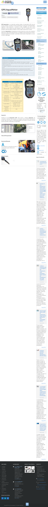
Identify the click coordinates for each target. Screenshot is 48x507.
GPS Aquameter (41, 63)
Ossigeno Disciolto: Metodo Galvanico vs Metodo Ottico (43, 353)
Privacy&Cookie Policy (40, 488)
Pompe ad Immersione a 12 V (4, 490)
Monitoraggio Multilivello (39, 26)
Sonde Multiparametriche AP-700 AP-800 (41, 44)
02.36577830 (41, 145)
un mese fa (17, 486)
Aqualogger (40, 65)
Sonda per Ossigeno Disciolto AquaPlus (40, 73)
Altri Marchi (39, 84)
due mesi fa (17, 497)
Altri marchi (4, 492)
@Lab (16, 466)
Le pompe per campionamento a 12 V (43, 163)
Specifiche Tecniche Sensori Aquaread (41, 68)
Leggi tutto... (43, 180)
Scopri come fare (42, 111)
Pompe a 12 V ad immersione (40, 81)
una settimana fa (18, 478)
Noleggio (3, 469)
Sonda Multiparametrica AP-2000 (41, 48)
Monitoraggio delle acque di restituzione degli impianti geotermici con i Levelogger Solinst (43, 315)
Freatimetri (39, 15)
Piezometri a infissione (39, 37)
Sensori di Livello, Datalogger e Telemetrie (40, 22)
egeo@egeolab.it (43, 482)
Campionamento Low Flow (40, 34)
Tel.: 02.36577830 (40, 478)
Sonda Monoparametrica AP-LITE (41, 77)
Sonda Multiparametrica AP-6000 (41, 56)
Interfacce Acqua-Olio (39, 18)
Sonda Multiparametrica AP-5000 (41, 52)
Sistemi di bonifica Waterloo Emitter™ (40, 30)
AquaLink (8, 74)
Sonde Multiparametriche (40, 41)
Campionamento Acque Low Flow (5, 485)
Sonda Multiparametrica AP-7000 (41, 60)
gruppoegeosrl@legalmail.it (42, 484)
